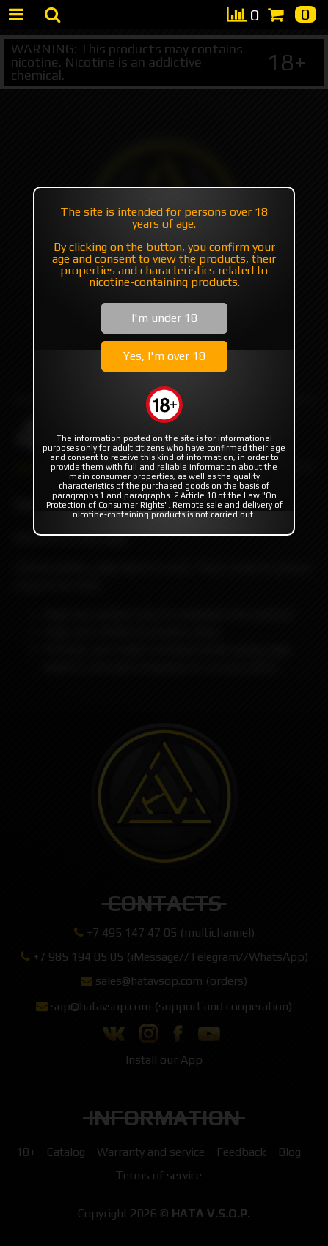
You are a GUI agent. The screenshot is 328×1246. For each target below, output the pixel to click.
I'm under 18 (164, 318)
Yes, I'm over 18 (164, 356)
